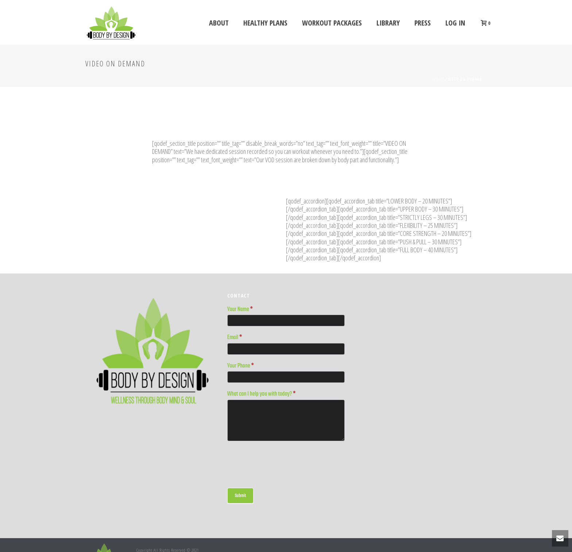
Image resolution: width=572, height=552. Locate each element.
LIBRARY (388, 23)
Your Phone (240, 366)
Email (234, 338)
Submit (240, 495)
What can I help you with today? (261, 394)
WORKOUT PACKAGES (332, 23)
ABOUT (219, 23)
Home (438, 79)
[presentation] (282, 462)
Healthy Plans (265, 23)
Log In (455, 23)
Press (422, 23)
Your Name (240, 310)
